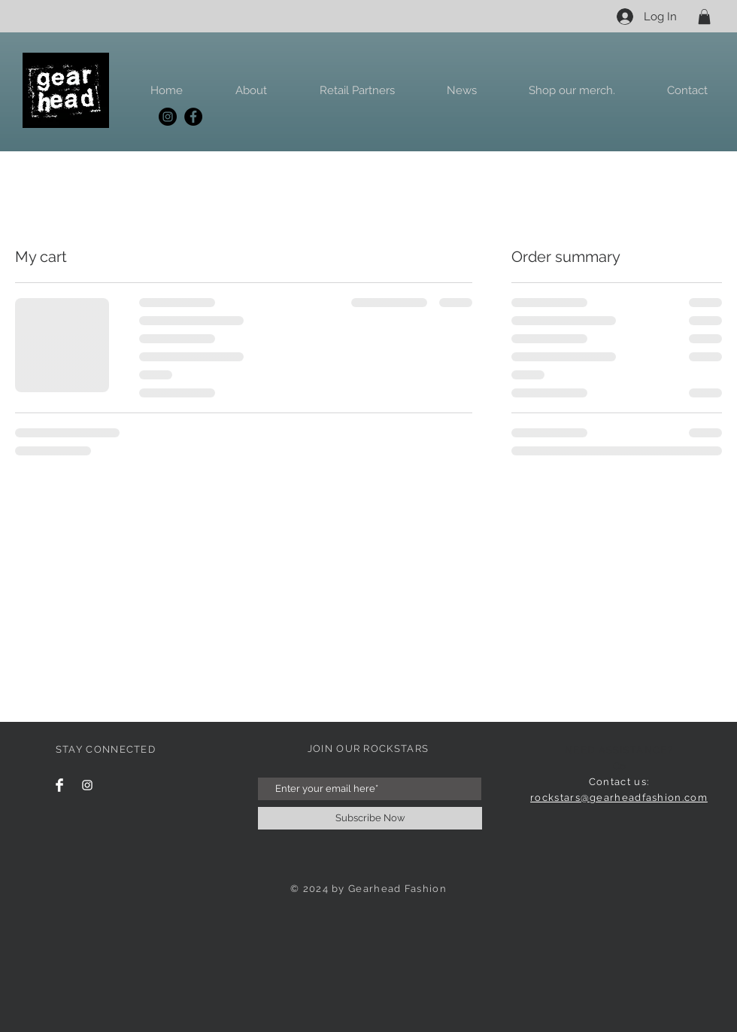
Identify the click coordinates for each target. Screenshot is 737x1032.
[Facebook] (193, 117)
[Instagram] (168, 117)
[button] (704, 16)
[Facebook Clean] (59, 785)
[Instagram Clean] (87, 785)
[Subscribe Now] (370, 818)
